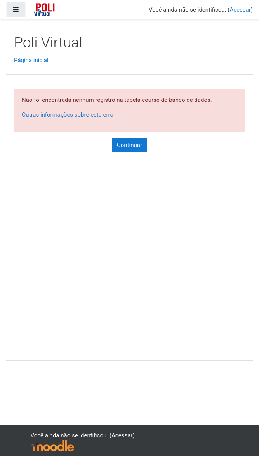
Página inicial (31, 60)
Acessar (239, 9)
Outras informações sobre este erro (67, 114)
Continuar (129, 145)
